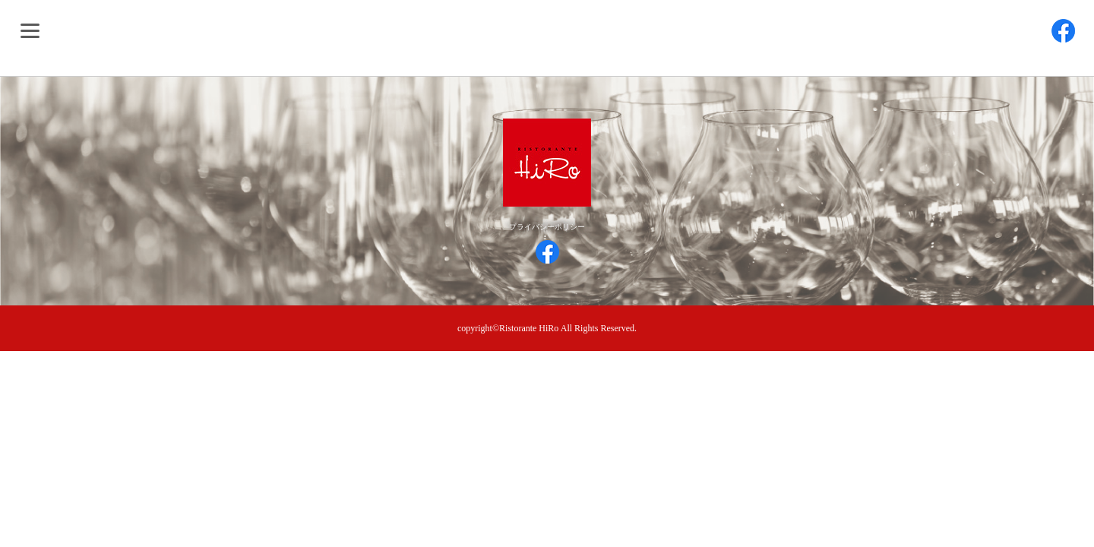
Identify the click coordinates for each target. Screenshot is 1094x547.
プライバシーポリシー (547, 227)
